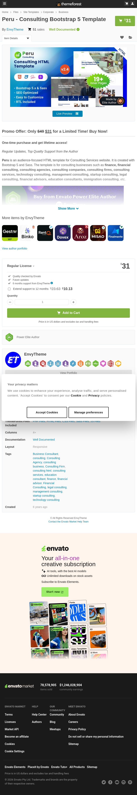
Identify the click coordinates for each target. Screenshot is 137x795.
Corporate (48, 12)
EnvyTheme (15, 29)
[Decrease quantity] (10, 302)
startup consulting (44, 495)
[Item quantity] (42, 302)
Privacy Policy (77, 729)
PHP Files (39, 421)
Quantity (12, 295)
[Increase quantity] (73, 302)
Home (5, 12)
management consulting (47, 491)
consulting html (42, 470)
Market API (12, 729)
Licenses (10, 721)
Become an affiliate (17, 736)
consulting (39, 458)
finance (51, 479)
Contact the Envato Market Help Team (69, 521)
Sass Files (82, 421)
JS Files (95, 421)
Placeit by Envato (38, 767)
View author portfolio (14, 248)
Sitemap (73, 744)
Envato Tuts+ (59, 767)
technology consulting (46, 499)
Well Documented (44, 439)
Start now (53, 592)
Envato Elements (15, 767)
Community (57, 714)
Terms (9, 714)
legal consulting (57, 487)
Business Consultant (45, 454)
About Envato (76, 714)
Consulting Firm (55, 466)
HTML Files (54, 421)
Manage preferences (88, 412)
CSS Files (68, 421)
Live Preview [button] (64, 113)
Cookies (10, 744)
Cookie (76, 395)
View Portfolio (68, 372)
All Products (77, 767)
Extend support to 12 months (42, 289)
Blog (52, 721)
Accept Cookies (47, 412)
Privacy (94, 395)
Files (15, 12)
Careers (73, 721)
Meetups (55, 729)
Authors (37, 721)
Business (63, 12)
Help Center (39, 714)
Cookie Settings (14, 751)
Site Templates (31, 12)
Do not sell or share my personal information (96, 736)
